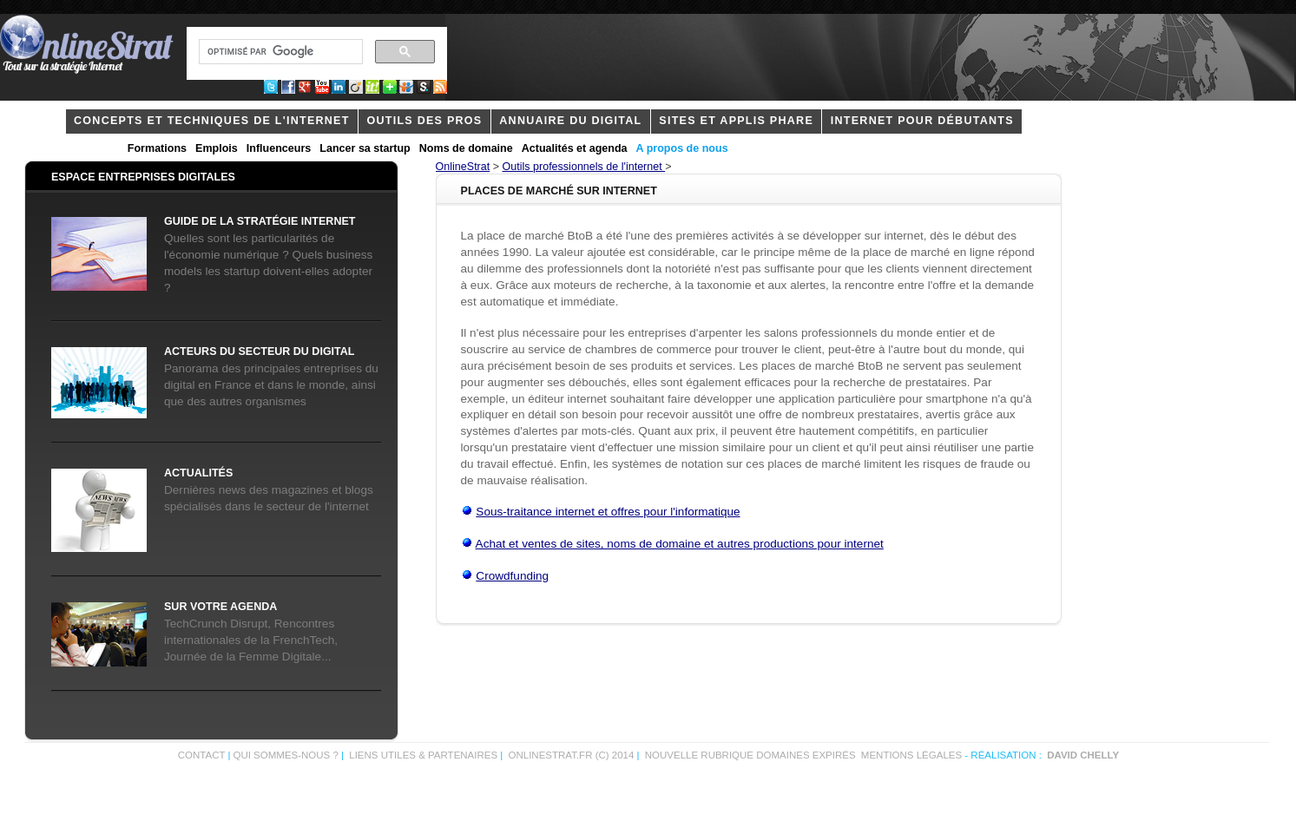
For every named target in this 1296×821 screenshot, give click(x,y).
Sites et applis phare (736, 121)
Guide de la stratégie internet (259, 221)
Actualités (198, 473)
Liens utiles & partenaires (423, 755)
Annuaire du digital (570, 121)
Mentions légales (911, 755)
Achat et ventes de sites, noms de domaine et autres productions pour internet (680, 543)
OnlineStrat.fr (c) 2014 (572, 755)
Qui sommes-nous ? (287, 755)
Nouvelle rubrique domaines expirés (750, 755)
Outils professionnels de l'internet (584, 167)
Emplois (216, 148)
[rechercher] (279, 52)
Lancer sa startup (364, 148)
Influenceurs (279, 148)
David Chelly (1083, 755)
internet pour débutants (922, 121)
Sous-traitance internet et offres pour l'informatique (608, 511)
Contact (202, 755)
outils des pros (424, 121)
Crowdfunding (512, 575)
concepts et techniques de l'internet (212, 121)
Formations (157, 148)
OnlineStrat (463, 167)
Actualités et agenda (575, 148)
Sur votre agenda (220, 607)
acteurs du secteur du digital (259, 351)
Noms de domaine (466, 148)
